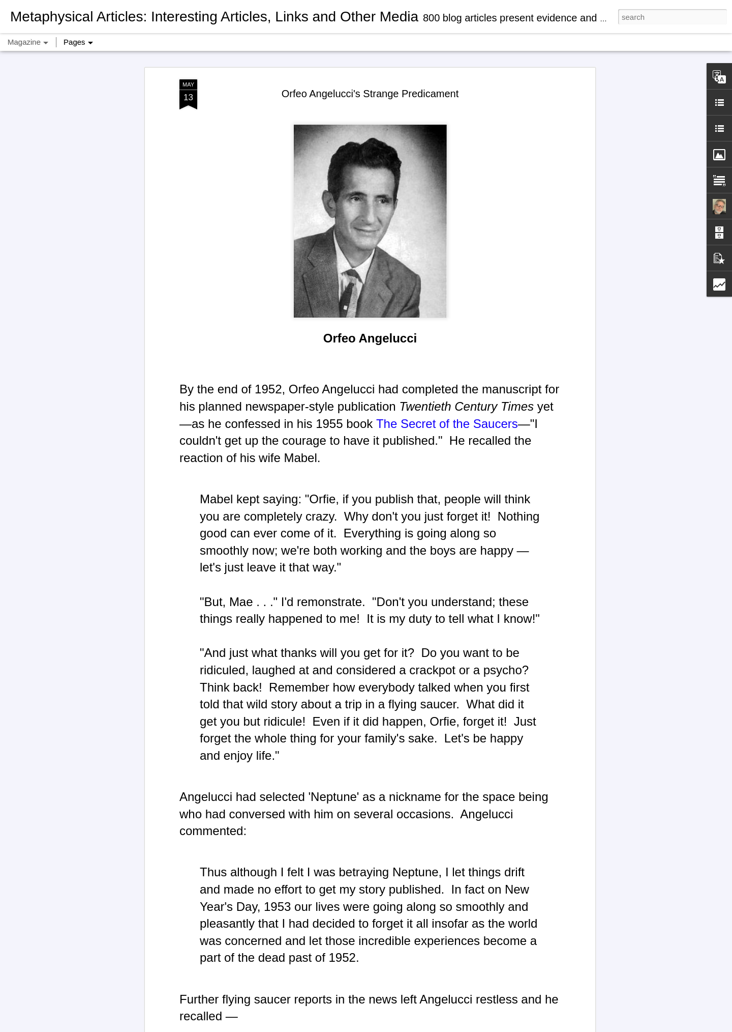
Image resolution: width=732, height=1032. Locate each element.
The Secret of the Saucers (447, 382)
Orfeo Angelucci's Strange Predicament (370, 52)
